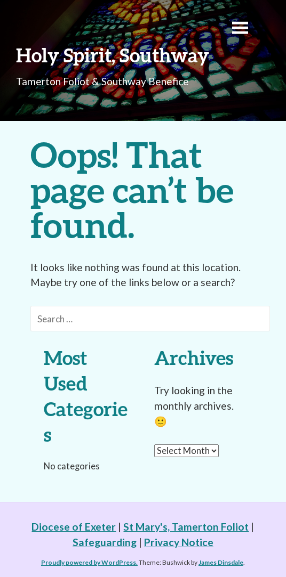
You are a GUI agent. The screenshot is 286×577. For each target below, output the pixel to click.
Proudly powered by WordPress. (89, 562)
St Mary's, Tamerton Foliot (186, 527)
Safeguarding (105, 542)
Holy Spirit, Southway (112, 55)
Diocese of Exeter (73, 527)
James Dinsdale (220, 562)
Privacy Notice (178, 542)
